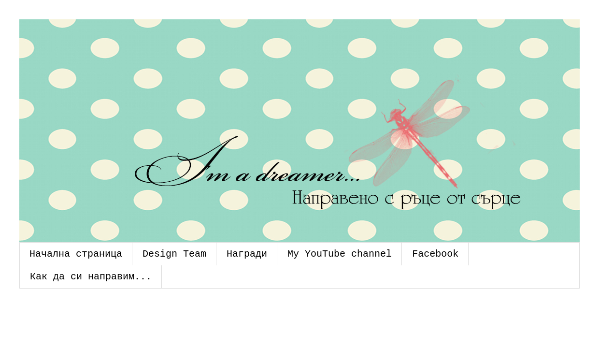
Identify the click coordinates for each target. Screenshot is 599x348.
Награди (247, 254)
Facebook (435, 254)
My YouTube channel (339, 254)
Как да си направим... (91, 276)
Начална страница (75, 254)
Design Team (174, 254)
